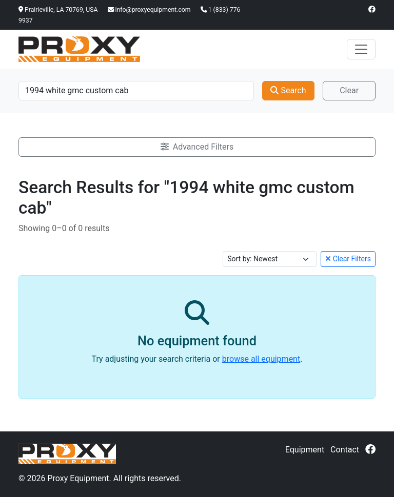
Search (288, 90)
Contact (344, 449)
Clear (349, 90)
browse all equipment (261, 359)
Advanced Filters (197, 147)
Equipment (304, 449)
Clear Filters (348, 259)
